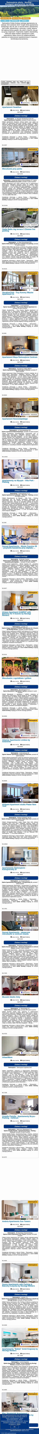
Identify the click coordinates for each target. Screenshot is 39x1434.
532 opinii (17, 496)
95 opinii (22, 1364)
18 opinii (22, 1132)
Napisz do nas (25, 1430)
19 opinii (28, 562)
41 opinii (34, 691)
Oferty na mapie (16, 18)
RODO (18, 1424)
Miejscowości (26, 18)
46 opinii (28, 120)
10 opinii (26, 629)
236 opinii (34, 1234)
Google (4, 1416)
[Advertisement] (19, 60)
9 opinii (29, 181)
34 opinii (20, 308)
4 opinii (22, 948)
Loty (5, 20)
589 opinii (28, 1010)
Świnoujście (33, 87)
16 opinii (17, 245)
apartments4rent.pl (33, 1)
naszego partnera (23, 139)
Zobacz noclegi (21, 116)
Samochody (15, 20)
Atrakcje (24, 20)
